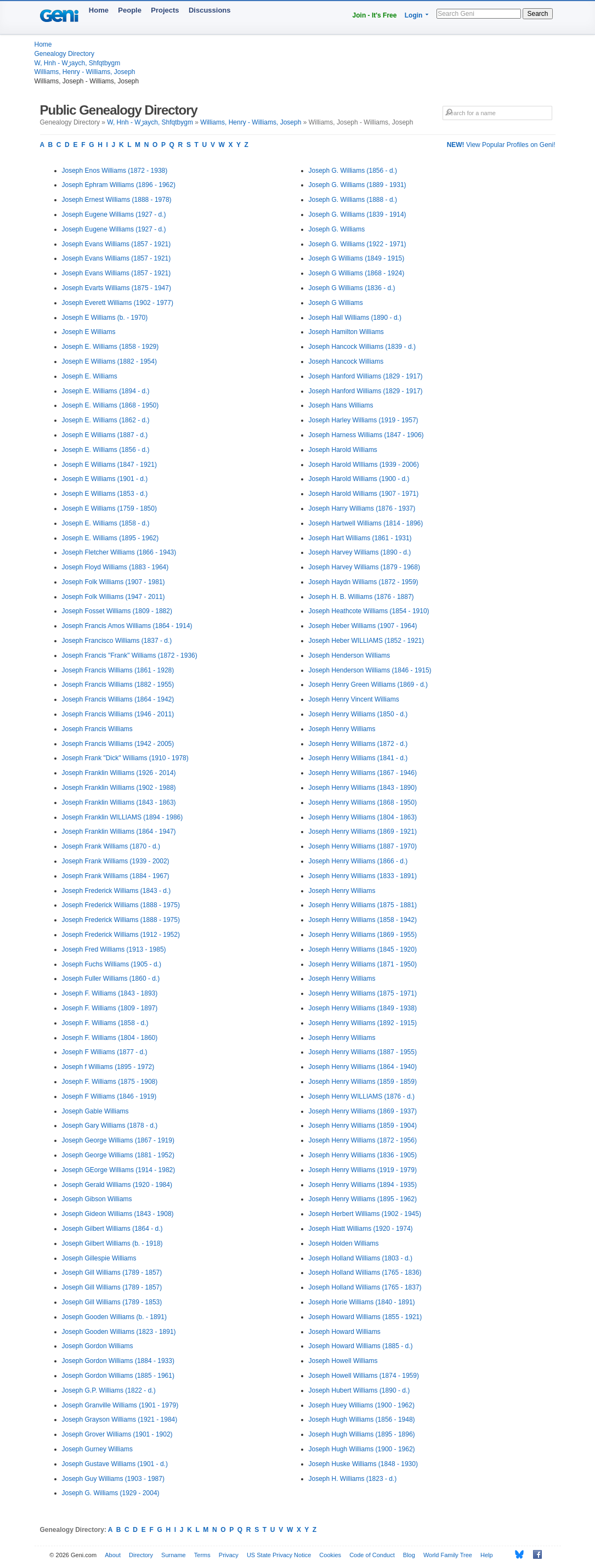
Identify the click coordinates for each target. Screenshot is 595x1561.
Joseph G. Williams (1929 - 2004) (111, 1493)
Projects (165, 10)
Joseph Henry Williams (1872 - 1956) (363, 1140)
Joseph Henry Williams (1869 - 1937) (363, 1111)
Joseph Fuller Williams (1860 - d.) (111, 978)
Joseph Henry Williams (342, 729)
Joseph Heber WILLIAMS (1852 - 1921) (366, 640)
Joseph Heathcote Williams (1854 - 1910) (369, 611)
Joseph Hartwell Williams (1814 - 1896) (366, 523)
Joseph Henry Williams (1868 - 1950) (363, 802)
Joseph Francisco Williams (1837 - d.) (117, 640)
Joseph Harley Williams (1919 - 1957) (363, 420)
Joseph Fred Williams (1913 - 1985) (114, 949)
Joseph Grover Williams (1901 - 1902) (117, 1434)
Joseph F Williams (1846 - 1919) (109, 1096)
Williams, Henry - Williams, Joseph (85, 72)
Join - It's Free (375, 15)
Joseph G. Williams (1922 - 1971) (357, 244)
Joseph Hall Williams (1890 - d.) (355, 317)
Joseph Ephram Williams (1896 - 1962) (118, 185)
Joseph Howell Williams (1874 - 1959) (364, 1375)
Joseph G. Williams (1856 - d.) (353, 170)
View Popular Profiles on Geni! (501, 145)
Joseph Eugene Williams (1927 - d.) (114, 214)
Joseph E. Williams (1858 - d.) (106, 523)
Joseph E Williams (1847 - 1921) (109, 464)
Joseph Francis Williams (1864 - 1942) (118, 699)
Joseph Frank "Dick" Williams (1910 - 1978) (125, 758)
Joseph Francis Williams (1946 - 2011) (118, 714)
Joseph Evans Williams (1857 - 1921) (116, 244)
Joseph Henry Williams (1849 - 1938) (363, 1008)
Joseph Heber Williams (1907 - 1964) (363, 626)
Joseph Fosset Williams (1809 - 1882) (117, 611)
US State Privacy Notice (279, 1555)
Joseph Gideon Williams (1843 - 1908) (118, 1214)
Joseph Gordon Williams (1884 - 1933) (118, 1361)
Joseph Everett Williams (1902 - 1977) (117, 303)
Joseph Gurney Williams (97, 1449)
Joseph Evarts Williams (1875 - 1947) (116, 288)
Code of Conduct (372, 1555)
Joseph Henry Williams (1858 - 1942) (363, 920)
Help (486, 1555)
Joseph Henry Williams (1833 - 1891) (363, 876)
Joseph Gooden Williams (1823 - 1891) (119, 1332)
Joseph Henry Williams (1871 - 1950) (363, 964)
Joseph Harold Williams (343, 450)
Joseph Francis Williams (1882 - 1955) (118, 684)
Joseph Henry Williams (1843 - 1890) (363, 787)
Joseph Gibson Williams (97, 1199)
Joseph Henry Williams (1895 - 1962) (363, 1199)
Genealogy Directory (64, 54)
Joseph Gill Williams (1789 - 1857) (112, 1272)
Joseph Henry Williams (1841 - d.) (358, 758)
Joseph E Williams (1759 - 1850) (109, 508)
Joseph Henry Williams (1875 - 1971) (363, 993)
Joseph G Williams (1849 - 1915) (357, 258)
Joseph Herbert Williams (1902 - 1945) (365, 1214)
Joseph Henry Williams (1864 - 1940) (363, 1067)
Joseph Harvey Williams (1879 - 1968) (364, 567)
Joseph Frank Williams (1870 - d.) (111, 846)
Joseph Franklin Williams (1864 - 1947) (119, 831)
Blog (409, 1555)
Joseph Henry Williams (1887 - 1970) (363, 846)
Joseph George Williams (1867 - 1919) (118, 1140)
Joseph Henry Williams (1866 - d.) (358, 861)
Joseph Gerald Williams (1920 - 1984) (117, 1185)
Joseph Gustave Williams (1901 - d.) (115, 1464)
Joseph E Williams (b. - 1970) (105, 317)
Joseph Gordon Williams (97, 1346)
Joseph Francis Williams (97, 729)
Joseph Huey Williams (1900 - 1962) (362, 1405)
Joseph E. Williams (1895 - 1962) (110, 538)
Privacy (229, 1555)
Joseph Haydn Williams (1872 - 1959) (363, 582)
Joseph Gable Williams (95, 1111)
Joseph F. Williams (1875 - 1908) (110, 1081)
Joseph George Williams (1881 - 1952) (118, 1155)
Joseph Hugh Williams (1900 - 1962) (362, 1449)
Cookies (330, 1555)
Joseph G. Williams (337, 229)
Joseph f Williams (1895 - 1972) (108, 1067)
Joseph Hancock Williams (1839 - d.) (362, 346)
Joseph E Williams (89, 332)
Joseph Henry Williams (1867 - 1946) (363, 773)
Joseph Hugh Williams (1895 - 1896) (362, 1434)
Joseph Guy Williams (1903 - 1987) (113, 1479)
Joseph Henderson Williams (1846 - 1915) (370, 670)
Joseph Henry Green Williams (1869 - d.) (368, 684)
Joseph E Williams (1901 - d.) (105, 479)
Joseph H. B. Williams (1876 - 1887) (361, 597)
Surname (173, 1555)
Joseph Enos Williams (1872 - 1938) (115, 170)
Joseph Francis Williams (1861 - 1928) (118, 670)
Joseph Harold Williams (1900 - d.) (359, 479)
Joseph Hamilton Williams (346, 332)
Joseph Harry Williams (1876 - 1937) (362, 508)
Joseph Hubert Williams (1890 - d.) (359, 1390)
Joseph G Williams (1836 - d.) (352, 288)
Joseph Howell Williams (343, 1361)
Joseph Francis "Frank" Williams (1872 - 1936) (129, 655)
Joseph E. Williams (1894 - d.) (106, 391)
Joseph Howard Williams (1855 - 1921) (365, 1317)
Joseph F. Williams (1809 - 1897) (110, 1008)
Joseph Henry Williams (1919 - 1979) (363, 1170)
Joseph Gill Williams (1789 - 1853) (112, 1302)
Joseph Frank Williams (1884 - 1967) (115, 876)
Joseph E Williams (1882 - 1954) (109, 361)
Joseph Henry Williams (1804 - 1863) (363, 817)
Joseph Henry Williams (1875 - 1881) (363, 905)
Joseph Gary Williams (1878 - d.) (110, 1125)
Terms (202, 1555)
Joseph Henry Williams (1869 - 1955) (363, 934)
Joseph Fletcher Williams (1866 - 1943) (119, 552)
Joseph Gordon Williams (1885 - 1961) (118, 1375)
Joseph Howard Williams (345, 1332)
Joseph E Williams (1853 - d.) (105, 493)
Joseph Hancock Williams (346, 361)
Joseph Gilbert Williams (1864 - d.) (112, 1228)
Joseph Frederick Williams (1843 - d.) (116, 891)
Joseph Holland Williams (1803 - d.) (360, 1258)
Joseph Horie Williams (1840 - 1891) (362, 1302)
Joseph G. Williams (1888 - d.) (353, 199)
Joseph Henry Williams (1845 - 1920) (363, 949)
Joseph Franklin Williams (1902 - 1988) (119, 787)
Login (414, 15)
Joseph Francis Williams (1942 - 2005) (118, 744)
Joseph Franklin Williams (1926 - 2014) (119, 773)
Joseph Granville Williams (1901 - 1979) (120, 1405)
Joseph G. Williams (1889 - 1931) (357, 185)
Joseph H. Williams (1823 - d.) (353, 1479)
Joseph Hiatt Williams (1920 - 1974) (361, 1228)
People (129, 10)
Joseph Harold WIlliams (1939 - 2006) (364, 464)
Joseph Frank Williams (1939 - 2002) (115, 861)
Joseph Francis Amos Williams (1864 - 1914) (127, 626)
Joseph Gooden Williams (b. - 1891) (114, 1317)
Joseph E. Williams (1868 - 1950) (110, 405)
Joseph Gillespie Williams (99, 1258)
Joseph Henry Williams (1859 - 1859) (363, 1081)
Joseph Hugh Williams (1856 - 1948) (362, 1419)
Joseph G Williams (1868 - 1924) (357, 273)
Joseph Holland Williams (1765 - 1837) (365, 1287)
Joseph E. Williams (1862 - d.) (106, 420)
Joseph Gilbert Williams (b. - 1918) (112, 1243)
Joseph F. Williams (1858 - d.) (105, 1023)
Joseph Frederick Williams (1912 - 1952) (121, 934)
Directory (141, 1555)
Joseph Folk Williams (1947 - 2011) (113, 597)
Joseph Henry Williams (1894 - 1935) (363, 1185)
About (113, 1555)
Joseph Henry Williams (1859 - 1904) (363, 1125)
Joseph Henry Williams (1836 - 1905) (363, 1155)
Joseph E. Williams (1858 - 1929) (110, 346)
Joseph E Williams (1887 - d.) (105, 435)
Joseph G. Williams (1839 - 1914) (357, 214)
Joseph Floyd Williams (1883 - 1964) (115, 567)
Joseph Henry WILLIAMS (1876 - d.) (362, 1096)
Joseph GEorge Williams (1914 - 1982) (118, 1170)
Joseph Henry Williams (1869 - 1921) (363, 831)
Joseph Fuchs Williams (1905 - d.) (111, 964)
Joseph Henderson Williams (349, 655)
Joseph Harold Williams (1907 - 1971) (364, 493)
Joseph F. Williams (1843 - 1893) (110, 993)
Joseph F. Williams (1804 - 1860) (110, 1038)
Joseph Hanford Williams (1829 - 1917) (366, 376)
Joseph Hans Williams (341, 405)
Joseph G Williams (336, 303)
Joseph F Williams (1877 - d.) (105, 1052)
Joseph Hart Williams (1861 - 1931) (360, 538)
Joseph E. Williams (89, 376)
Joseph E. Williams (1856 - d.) (106, 450)
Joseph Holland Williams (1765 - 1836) (365, 1272)
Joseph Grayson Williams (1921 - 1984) (120, 1419)
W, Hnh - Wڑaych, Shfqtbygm (78, 63)
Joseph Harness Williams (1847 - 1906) (366, 435)
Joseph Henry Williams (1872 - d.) (358, 744)
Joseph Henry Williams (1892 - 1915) (363, 1023)
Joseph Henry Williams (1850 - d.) (358, 714)
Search (537, 14)
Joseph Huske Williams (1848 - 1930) (363, 1464)
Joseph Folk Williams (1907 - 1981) (113, 582)
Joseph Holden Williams (344, 1243)
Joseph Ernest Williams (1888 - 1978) (117, 199)
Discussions (210, 10)
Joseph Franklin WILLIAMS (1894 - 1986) (122, 817)
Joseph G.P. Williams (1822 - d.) (109, 1390)
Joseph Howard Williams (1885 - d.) (361, 1346)
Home (99, 10)
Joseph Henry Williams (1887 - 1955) (363, 1052)
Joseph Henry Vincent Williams (354, 699)
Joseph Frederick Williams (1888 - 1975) (121, 905)
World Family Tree (447, 1555)
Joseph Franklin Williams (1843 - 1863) (119, 802)
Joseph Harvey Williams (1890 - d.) (360, 552)
